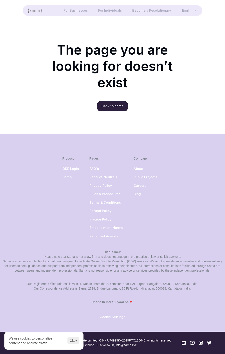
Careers (140, 185)
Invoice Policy (100, 219)
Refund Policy (100, 211)
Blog (137, 194)
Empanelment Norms (106, 228)
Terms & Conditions (105, 202)
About (138, 169)
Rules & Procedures (105, 194)
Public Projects (145, 177)
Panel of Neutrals (103, 177)
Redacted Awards (103, 236)
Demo (67, 177)
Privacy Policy (100, 185)
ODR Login (70, 169)
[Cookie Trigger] (112, 316)
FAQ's (94, 169)
